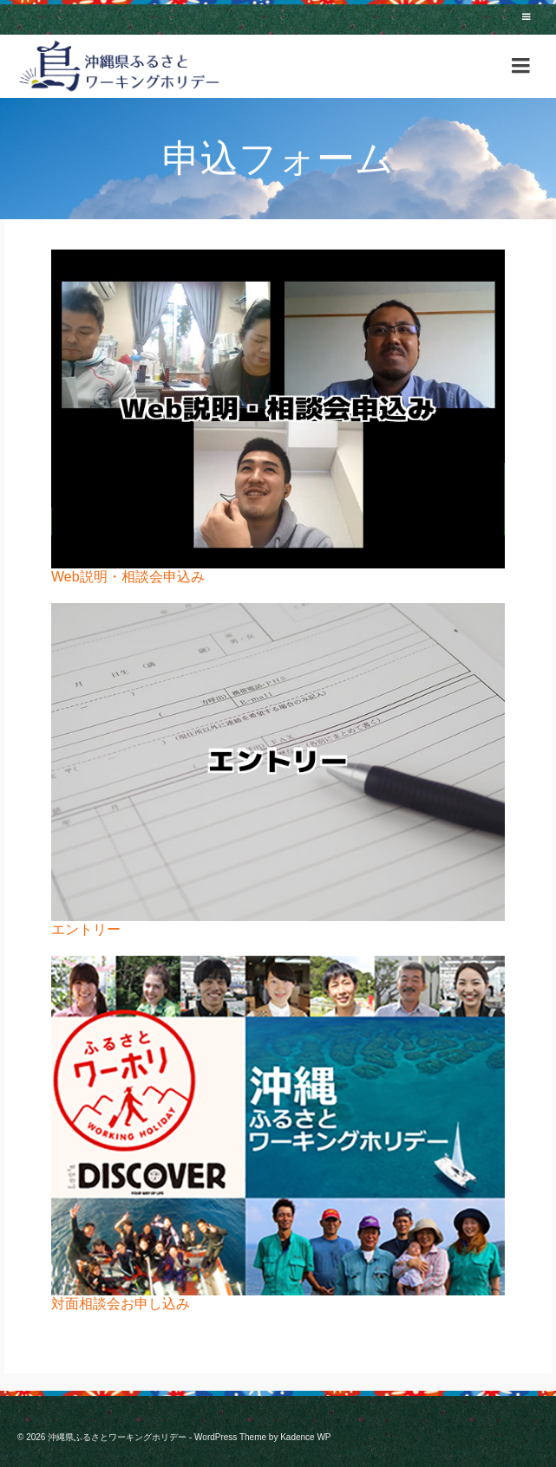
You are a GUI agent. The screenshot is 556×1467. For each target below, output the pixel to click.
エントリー (86, 929)
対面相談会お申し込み (120, 1303)
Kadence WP (305, 1437)
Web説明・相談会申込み (128, 576)
